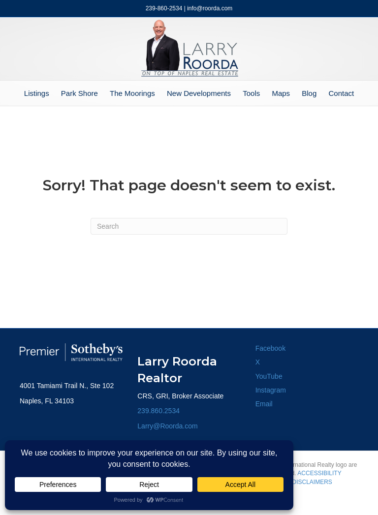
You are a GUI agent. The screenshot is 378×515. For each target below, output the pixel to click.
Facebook (270, 348)
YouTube (269, 376)
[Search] (189, 226)
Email (264, 404)
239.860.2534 (158, 411)
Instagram (270, 390)
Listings (36, 93)
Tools (251, 93)
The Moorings (132, 93)
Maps (281, 93)
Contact (341, 93)
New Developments (199, 93)
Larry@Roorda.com (167, 426)
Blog (309, 93)
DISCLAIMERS (312, 482)
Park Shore (79, 93)
